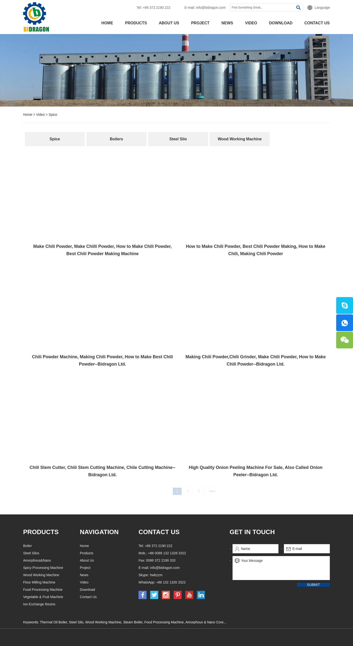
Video (251, 23)
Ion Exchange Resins (62, 604)
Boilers (116, 139)
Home (107, 23)
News (227, 23)
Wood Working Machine (240, 139)
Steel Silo (178, 139)
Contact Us (317, 23)
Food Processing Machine (66, 590)
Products (136, 23)
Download (280, 23)
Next (217, 491)
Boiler (50, 546)
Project (200, 23)
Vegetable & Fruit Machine (66, 597)
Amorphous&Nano (60, 560)
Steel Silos (54, 553)
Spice (53, 115)
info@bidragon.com (211, 7)
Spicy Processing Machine (66, 568)
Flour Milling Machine (62, 582)
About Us (169, 23)
